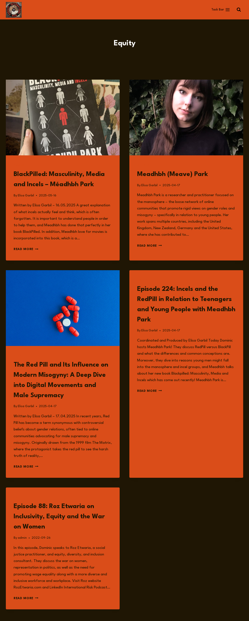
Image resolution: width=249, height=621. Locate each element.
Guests (143, 165)
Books (19, 165)
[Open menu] (220, 10)
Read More (26, 249)
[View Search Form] (238, 9)
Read (18, 356)
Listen (142, 280)
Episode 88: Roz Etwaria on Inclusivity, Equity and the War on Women (59, 516)
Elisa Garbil (26, 195)
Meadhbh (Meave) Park (172, 174)
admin (22, 537)
